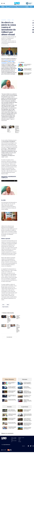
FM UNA (19, 441)
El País (17, 6)
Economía (20, 6)
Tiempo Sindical (27, 6)
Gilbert (9, 61)
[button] (2, 3)
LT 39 (30, 6)
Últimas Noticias (3, 6)
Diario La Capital (13, 437)
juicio (6, 60)
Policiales (11, 6)
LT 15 (31, 6)
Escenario (24, 6)
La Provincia (8, 6)
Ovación (14, 6)
